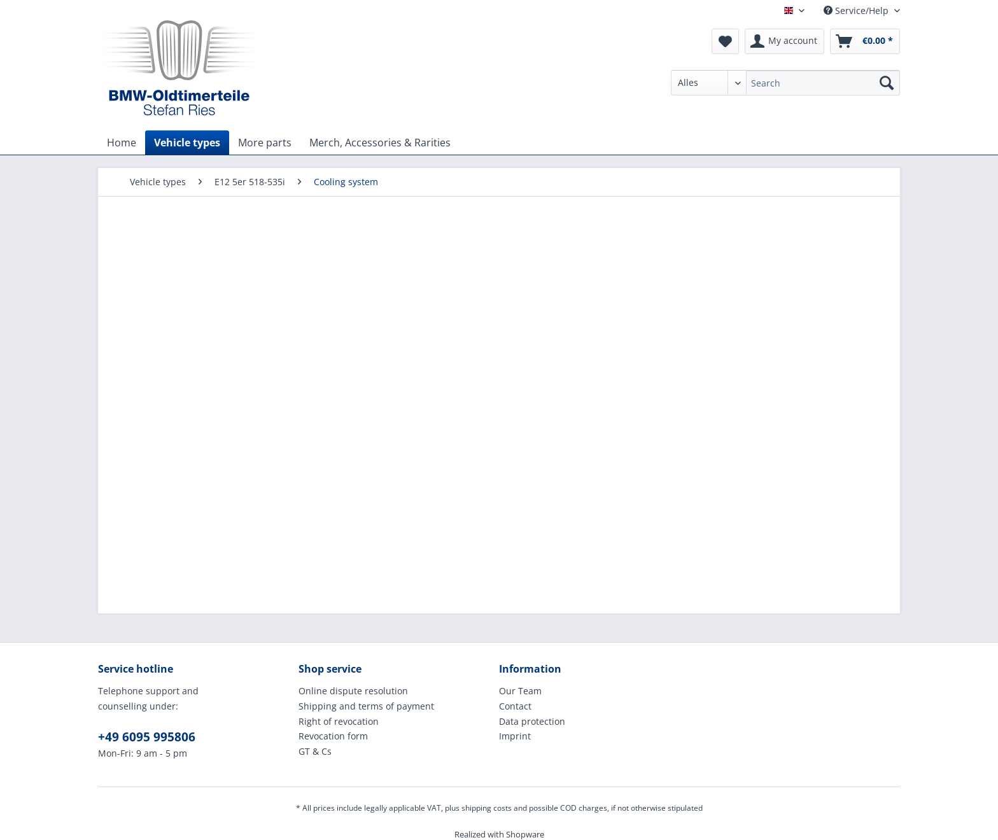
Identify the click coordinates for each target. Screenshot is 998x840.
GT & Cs (315, 751)
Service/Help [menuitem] (857, 10)
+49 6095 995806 (146, 737)
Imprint (515, 736)
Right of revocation (339, 721)
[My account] (784, 41)
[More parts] (264, 142)
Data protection (532, 721)
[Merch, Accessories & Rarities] (380, 142)
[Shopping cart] (865, 41)
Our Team (520, 691)
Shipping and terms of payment (366, 706)
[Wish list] (725, 41)
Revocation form (333, 736)
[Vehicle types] (187, 142)
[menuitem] (785, 89)
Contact (515, 706)
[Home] (121, 142)
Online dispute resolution (353, 691)
